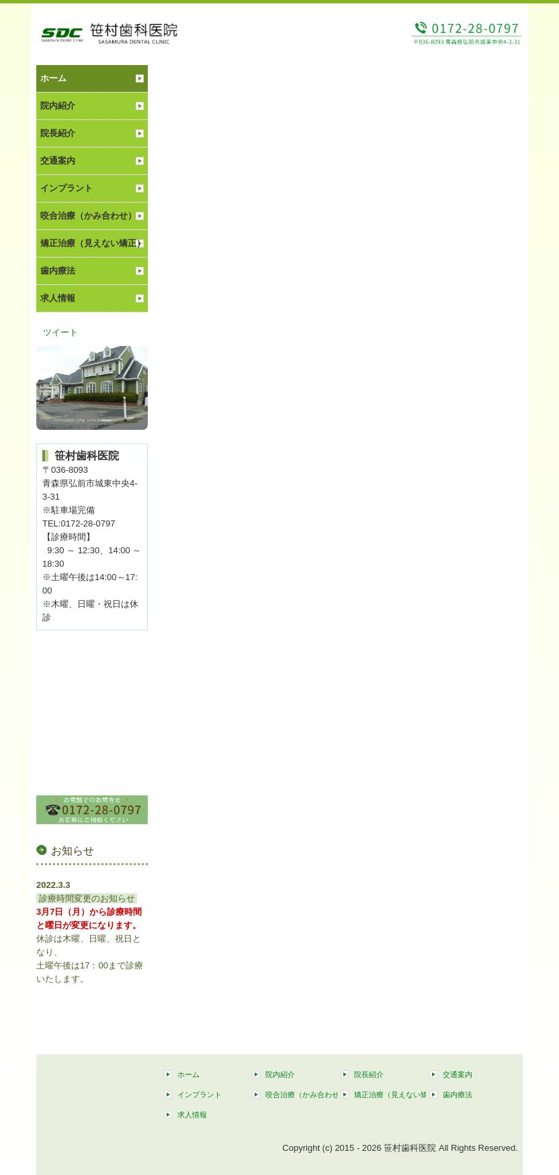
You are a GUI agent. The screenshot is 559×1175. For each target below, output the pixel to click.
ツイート (60, 332)
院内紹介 (57, 106)
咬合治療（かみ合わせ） (88, 216)
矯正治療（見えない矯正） (92, 243)
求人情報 (57, 298)
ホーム (53, 78)
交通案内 (57, 161)
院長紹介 (57, 133)
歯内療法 (57, 271)
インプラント (66, 188)
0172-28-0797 (87, 523)
